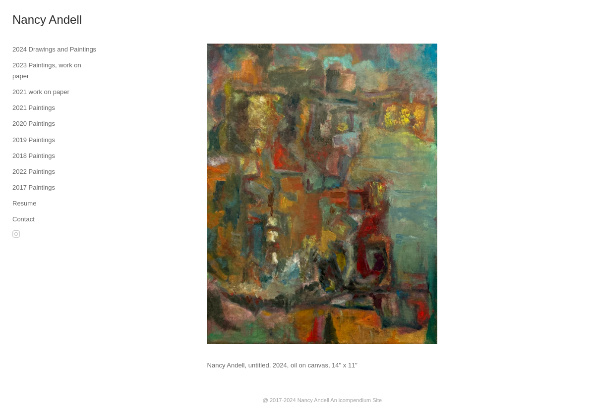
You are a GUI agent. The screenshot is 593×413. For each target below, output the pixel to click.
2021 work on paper (40, 92)
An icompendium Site (356, 400)
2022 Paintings (33, 171)
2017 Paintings (33, 187)
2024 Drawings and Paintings (54, 49)
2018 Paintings (33, 155)
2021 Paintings (33, 107)
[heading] (37, 19)
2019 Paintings (33, 140)
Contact (23, 219)
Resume (24, 203)
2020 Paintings (33, 123)
